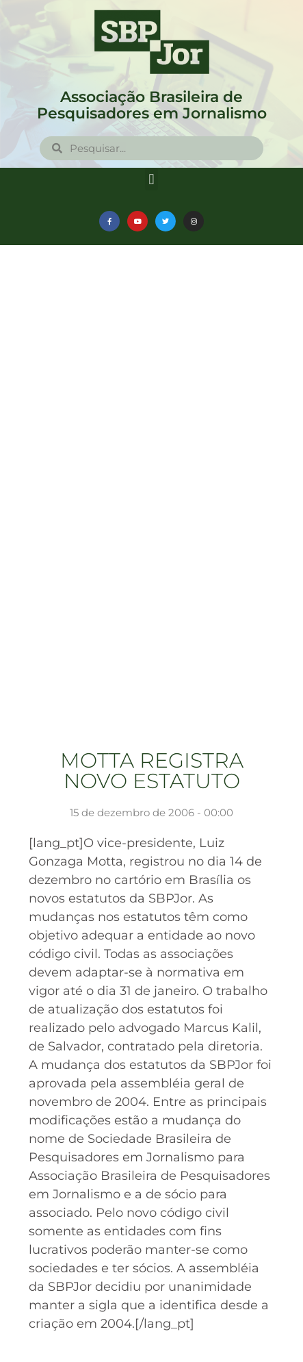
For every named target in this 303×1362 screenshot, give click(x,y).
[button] (151, 179)
